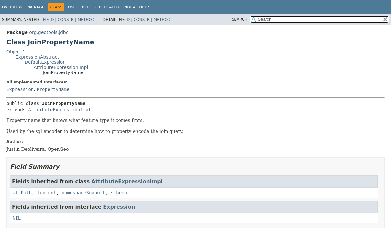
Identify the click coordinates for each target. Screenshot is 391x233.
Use (72, 7)
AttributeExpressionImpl (61, 67)
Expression (20, 89)
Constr (66, 19)
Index (129, 7)
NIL (17, 218)
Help (144, 7)
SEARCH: (240, 19)
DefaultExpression (45, 62)
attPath (22, 192)
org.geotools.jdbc (48, 32)
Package (35, 7)
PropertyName (53, 89)
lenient (46, 192)
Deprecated (106, 7)
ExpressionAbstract (37, 57)
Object (13, 51)
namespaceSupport (83, 192)
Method (86, 19)
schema (119, 192)
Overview (12, 7)
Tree (85, 7)
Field (48, 19)
